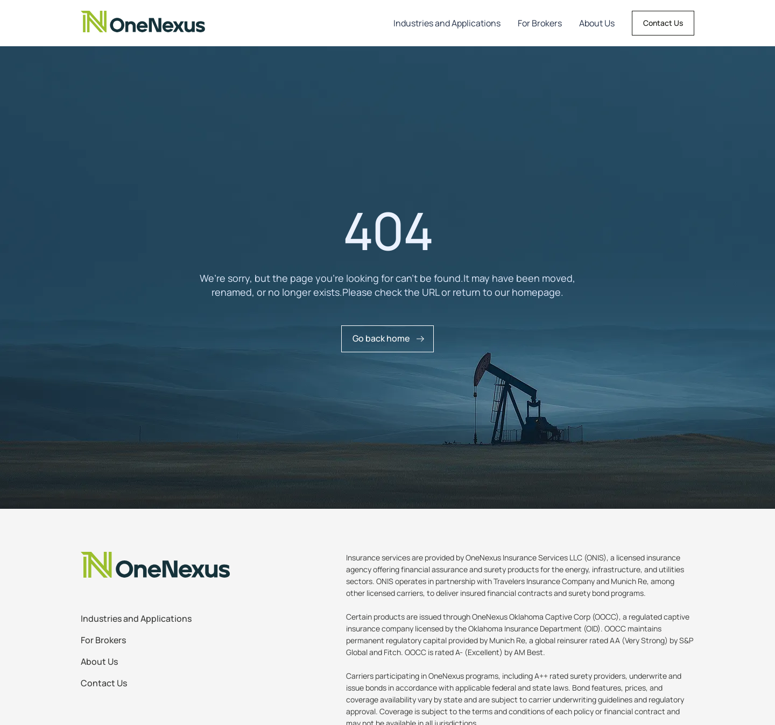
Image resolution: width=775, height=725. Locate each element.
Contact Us (663, 23)
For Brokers (540, 23)
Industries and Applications (447, 23)
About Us (597, 23)
